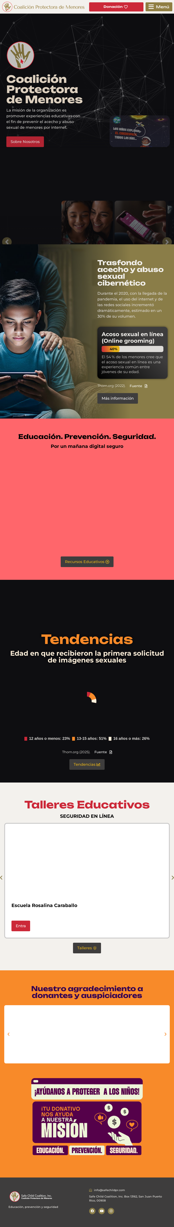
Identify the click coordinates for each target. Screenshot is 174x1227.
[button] (159, 6)
